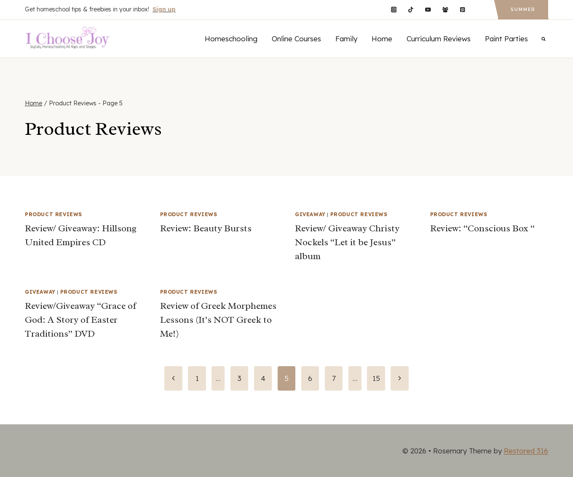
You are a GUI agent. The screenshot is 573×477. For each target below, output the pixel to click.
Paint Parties (506, 38)
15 (376, 378)
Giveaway (310, 214)
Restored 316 (526, 450)
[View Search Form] (543, 39)
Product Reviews (53, 214)
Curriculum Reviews (439, 38)
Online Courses (296, 38)
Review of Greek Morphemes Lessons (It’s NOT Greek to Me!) (218, 320)
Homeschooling (231, 38)
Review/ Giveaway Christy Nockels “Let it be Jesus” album (347, 242)
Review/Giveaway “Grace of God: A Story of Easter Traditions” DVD (80, 320)
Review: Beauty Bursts (206, 228)
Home (382, 38)
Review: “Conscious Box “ (482, 228)
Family (346, 38)
